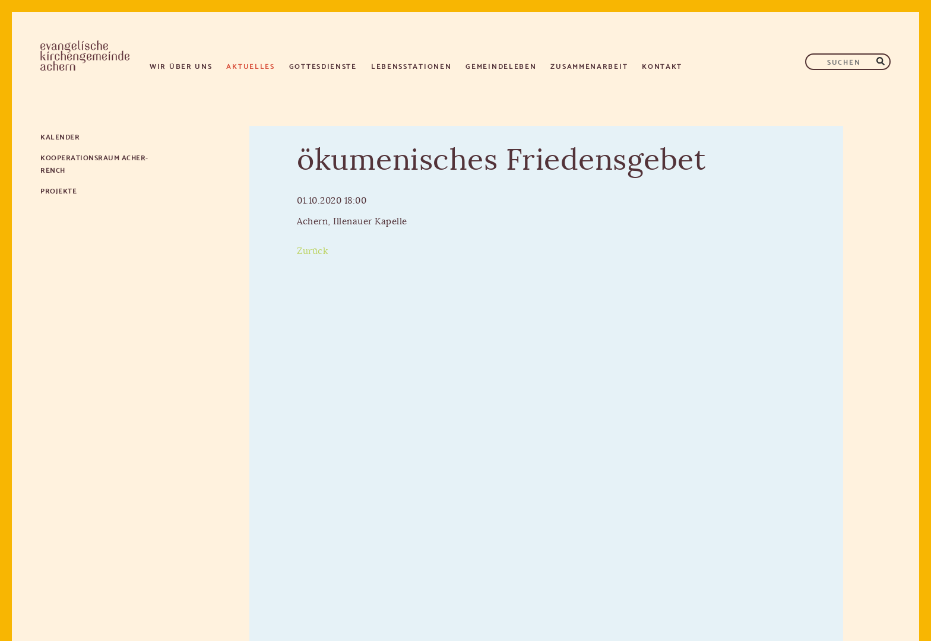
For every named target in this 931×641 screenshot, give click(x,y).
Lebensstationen (411, 65)
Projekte (58, 190)
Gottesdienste (323, 65)
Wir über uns (181, 65)
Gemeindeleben (501, 65)
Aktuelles (250, 65)
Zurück (312, 251)
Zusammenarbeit (589, 65)
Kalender (60, 136)
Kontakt (662, 65)
